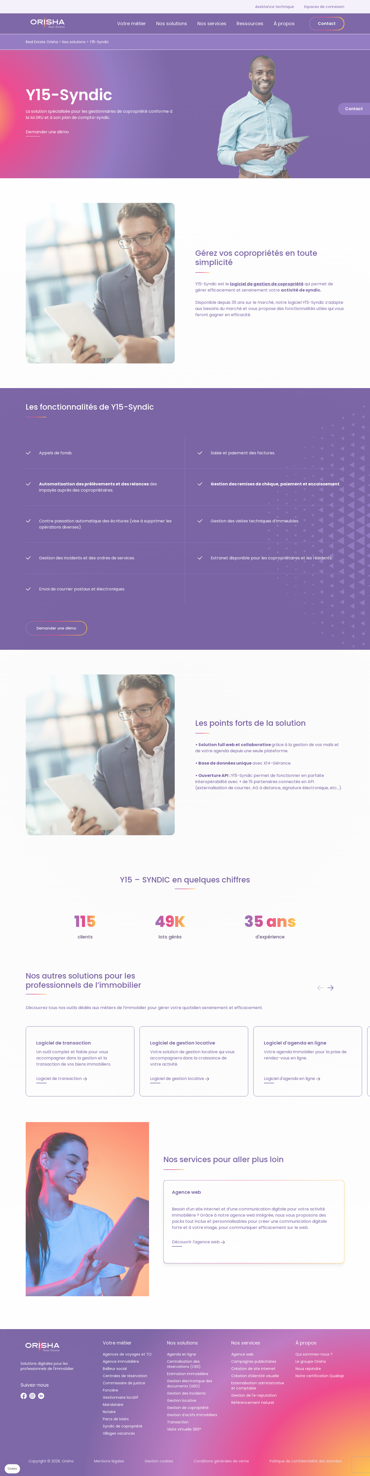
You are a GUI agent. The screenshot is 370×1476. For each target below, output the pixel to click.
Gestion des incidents (186, 1393)
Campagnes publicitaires (253, 1361)
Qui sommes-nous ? (313, 1354)
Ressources (250, 23)
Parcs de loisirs (116, 1419)
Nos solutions (171, 23)
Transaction (178, 1422)
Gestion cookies (159, 1461)
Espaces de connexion (324, 6)
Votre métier (131, 23)
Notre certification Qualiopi (319, 1375)
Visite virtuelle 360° (184, 1429)
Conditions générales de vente (221, 1461)
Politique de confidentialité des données (306, 1461)
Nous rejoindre (308, 1368)
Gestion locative (181, 1400)
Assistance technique (274, 6)
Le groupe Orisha (310, 1361)
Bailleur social (115, 1368)
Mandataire (113, 1404)
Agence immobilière (121, 1361)
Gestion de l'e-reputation (254, 1395)
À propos (284, 23)
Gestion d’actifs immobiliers (192, 1414)
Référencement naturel (252, 1402)
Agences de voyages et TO (127, 1354)
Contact (327, 23)
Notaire (109, 1411)
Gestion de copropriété (188, 1407)
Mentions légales (109, 1461)
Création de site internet (253, 1368)
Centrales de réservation (125, 1375)
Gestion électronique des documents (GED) (189, 1383)
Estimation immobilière (187, 1373)
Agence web (242, 1354)
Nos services (211, 23)
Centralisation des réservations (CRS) (184, 1364)
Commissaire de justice (124, 1383)
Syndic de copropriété (122, 1426)
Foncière (110, 1390)
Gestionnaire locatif (120, 1397)
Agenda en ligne (181, 1354)
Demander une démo (56, 628)
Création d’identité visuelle (255, 1375)
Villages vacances (119, 1433)
